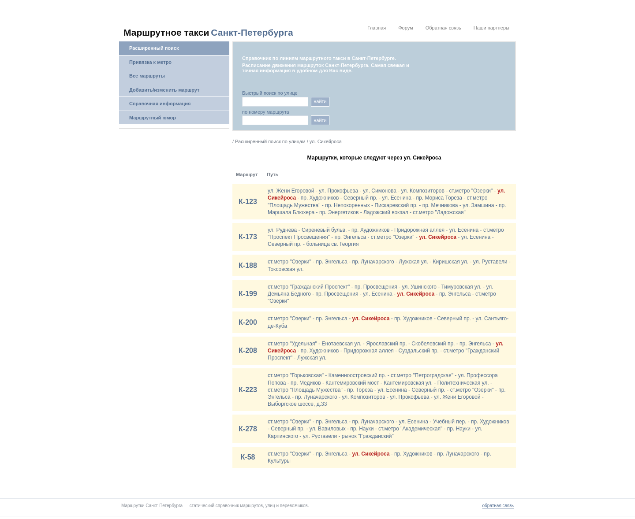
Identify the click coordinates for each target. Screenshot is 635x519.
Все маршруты (147, 75)
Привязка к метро (150, 62)
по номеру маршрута (265, 112)
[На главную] (214, 32)
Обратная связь (443, 27)
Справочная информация (159, 103)
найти (320, 101)
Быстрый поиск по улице (270, 93)
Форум (405, 27)
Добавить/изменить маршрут (164, 90)
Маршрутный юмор (152, 117)
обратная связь (498, 505)
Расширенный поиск (154, 48)
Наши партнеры (491, 27)
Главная (376, 27)
